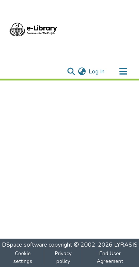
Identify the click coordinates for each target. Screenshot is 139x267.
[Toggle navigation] (123, 72)
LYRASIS (126, 245)
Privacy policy (63, 257)
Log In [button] (97, 71)
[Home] (33, 31)
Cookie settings (22, 257)
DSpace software (24, 245)
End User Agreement (110, 257)
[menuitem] (81, 71)
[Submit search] (71, 71)
